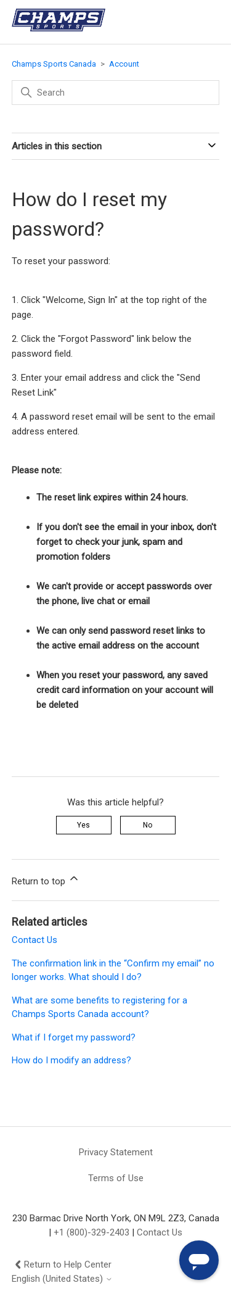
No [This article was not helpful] (147, 825)
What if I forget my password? (74, 1037)
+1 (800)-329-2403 (91, 1232)
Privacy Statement (116, 1152)
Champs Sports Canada (54, 64)
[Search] (116, 92)
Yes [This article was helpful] (83, 825)
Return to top (46, 879)
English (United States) (62, 1279)
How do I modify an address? (71, 1060)
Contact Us (34, 939)
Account (124, 64)
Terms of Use (116, 1178)
